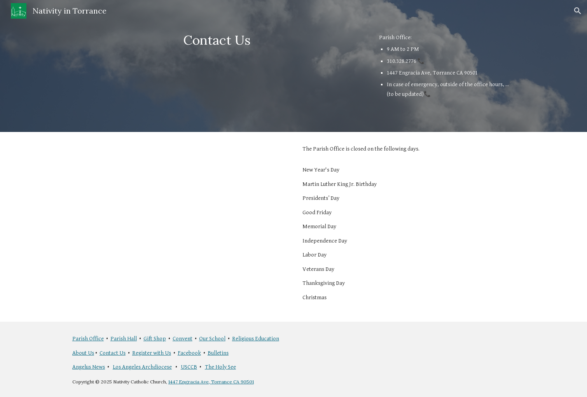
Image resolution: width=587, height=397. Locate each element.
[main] (217, 40)
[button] (577, 11)
